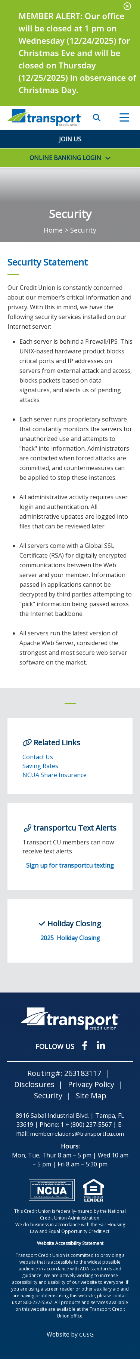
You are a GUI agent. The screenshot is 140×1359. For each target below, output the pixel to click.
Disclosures (34, 1084)
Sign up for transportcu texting (70, 865)
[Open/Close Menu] (124, 118)
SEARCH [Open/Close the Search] (96, 118)
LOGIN (65, 158)
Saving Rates (40, 766)
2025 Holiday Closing (70, 938)
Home (53, 230)
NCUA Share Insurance (54, 775)
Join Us (70, 139)
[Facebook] (86, 1045)
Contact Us (37, 757)
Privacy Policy (91, 1084)
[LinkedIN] (101, 1045)
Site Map (91, 1095)
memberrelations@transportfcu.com (77, 1133)
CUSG (86, 1334)
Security (48, 1095)
